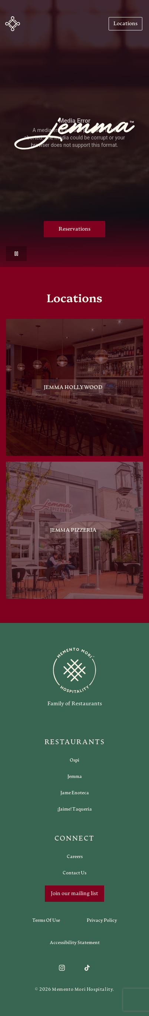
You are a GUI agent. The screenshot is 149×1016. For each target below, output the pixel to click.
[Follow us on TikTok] (87, 967)
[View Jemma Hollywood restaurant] (74, 387)
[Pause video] (16, 253)
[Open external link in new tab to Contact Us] (74, 873)
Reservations (74, 229)
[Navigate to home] (12, 23)
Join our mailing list (74, 893)
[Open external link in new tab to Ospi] (74, 760)
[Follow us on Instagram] (62, 967)
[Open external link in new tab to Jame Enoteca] (74, 792)
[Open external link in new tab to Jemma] (74, 776)
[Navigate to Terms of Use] (46, 920)
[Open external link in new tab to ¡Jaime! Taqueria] (74, 809)
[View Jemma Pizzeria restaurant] (74, 533)
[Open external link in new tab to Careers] (74, 856)
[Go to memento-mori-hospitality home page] (74, 677)
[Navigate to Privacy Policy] (102, 920)
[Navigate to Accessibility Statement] (74, 942)
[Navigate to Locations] (125, 23)
